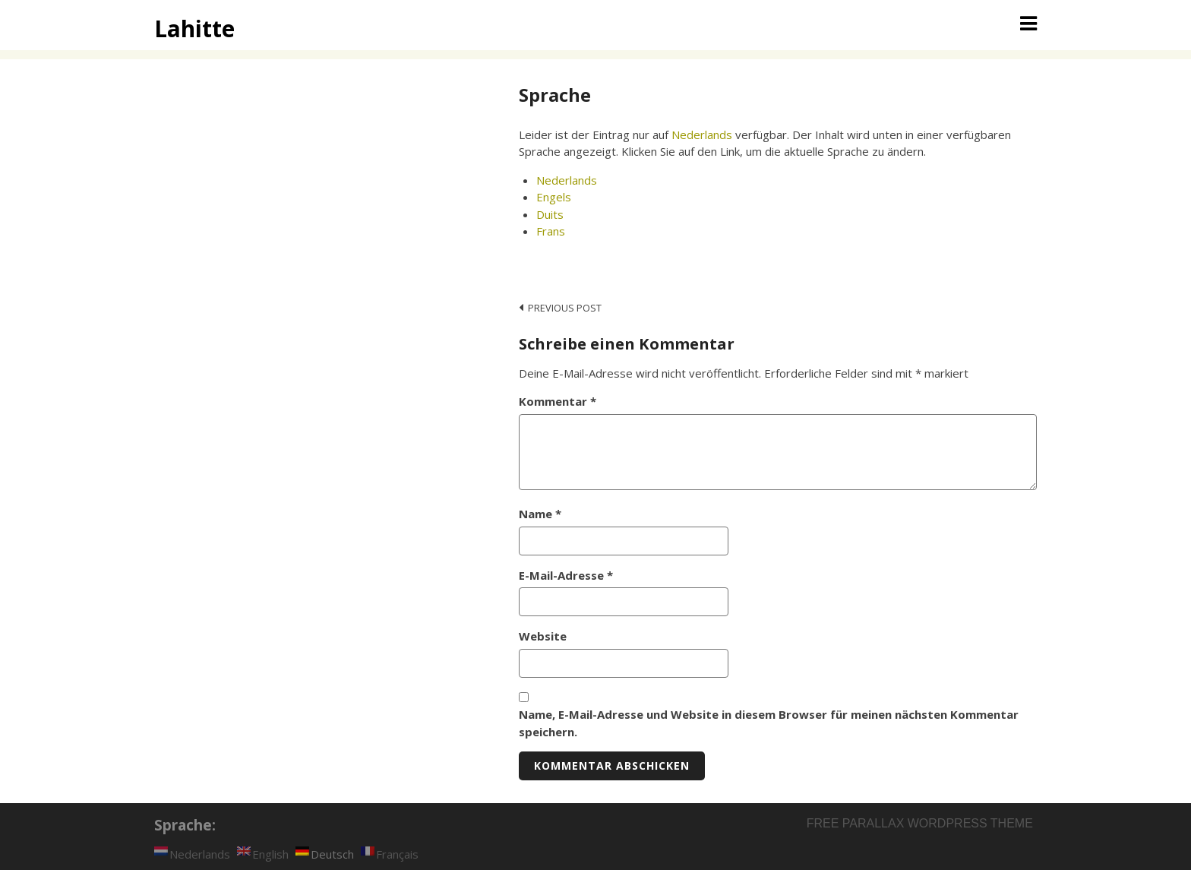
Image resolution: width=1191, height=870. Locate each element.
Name (540, 513)
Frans (550, 231)
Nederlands (701, 134)
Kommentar (557, 401)
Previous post (565, 308)
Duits (550, 214)
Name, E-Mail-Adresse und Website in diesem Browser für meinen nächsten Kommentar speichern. (769, 723)
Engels (553, 196)
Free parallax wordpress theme (920, 823)
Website (543, 636)
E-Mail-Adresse (566, 575)
